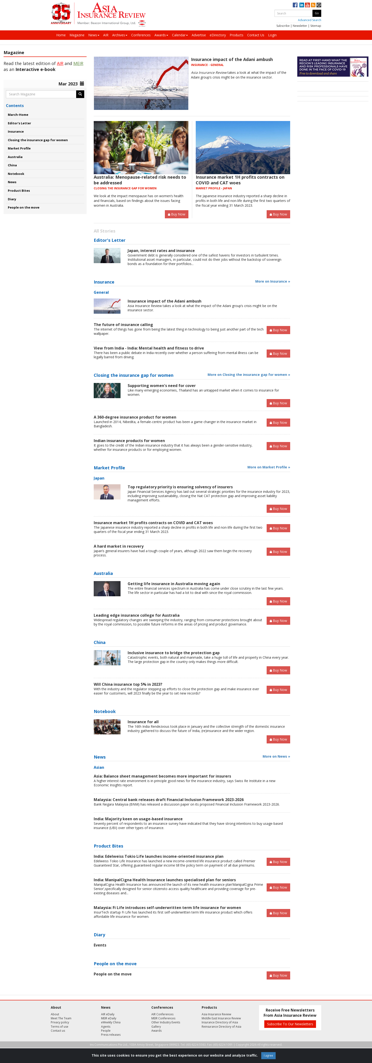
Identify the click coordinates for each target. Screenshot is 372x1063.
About (55, 1014)
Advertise (199, 35)
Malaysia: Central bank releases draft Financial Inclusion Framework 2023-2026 (169, 799)
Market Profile (19, 148)
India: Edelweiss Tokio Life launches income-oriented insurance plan (158, 856)
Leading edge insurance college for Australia (137, 615)
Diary (12, 199)
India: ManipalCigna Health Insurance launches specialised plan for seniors (165, 879)
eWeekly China (111, 1022)
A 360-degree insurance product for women (135, 417)
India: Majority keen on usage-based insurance (138, 818)
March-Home (18, 114)
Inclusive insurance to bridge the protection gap (174, 652)
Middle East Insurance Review (221, 1018)
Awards (161, 35)
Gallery (156, 1027)
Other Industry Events (165, 1022)
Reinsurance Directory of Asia (221, 1027)
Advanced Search (309, 20)
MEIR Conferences (163, 1018)
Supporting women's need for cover (162, 385)
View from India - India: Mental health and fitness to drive (149, 348)
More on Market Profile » (268, 467)
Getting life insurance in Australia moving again (174, 583)
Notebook (16, 174)
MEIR (78, 63)
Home (61, 35)
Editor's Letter (19, 123)
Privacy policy (60, 1022)
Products (236, 35)
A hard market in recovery (119, 546)
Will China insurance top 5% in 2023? (128, 684)
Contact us (58, 1031)
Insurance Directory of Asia (220, 1022)
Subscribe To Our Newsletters (290, 1024)
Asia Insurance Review (216, 1014)
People (106, 1031)
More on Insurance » (272, 281)
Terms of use (59, 1027)
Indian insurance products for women (129, 440)
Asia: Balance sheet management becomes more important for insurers (162, 776)
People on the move (23, 207)
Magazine (77, 35)
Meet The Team (61, 1018)
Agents (105, 1027)
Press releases (111, 1035)
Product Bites (19, 190)
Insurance (16, 131)
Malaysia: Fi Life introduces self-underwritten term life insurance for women (167, 907)
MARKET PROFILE (208, 188)
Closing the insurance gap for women (38, 140)
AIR (105, 35)
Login (272, 35)
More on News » (276, 756)
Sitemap (315, 26)
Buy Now (176, 214)
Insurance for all (143, 721)
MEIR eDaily (108, 1018)
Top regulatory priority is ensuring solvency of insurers (180, 487)
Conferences (141, 35)
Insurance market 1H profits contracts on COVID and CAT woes (240, 180)
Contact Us (255, 35)
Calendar (180, 35)
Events (100, 945)
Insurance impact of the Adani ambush (232, 59)
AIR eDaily (107, 1014)
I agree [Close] (268, 1056)
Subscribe (283, 26)
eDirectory (218, 35)
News (93, 35)
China (12, 165)
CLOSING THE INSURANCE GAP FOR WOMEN (125, 188)
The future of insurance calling (123, 324)
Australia (15, 157)
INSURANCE (199, 65)
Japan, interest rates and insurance (161, 250)
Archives (119, 35)
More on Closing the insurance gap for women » (249, 374)
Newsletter (300, 26)
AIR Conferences (162, 1014)
